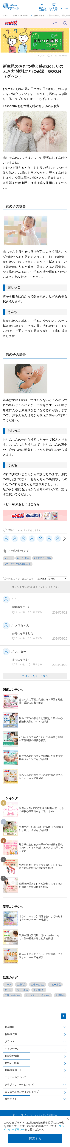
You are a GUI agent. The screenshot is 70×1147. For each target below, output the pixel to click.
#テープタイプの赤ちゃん (18, 564)
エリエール (11, 6)
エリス (8, 984)
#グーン (9, 558)
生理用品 (21, 984)
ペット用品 (22, 989)
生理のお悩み (37, 984)
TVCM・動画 (12, 1063)
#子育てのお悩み (42, 558)
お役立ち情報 (38, 15)
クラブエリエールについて (19, 1084)
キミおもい (38, 989)
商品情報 (9, 1027)
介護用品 (60, 995)
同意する (35, 1138)
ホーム (5, 15)
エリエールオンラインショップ (22, 1091)
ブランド (9, 1041)
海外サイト (11, 1099)
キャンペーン (12, 1048)
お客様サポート (13, 1070)
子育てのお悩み (12, 995)
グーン (8, 989)
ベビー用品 (55, 984)
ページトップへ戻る (63, 1016)
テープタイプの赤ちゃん (38, 995)
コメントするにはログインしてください (35, 586)
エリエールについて (16, 1077)
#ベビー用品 (23, 558)
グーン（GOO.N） (21, 15)
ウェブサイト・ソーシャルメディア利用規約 (36, 1115)
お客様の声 (11, 1034)
